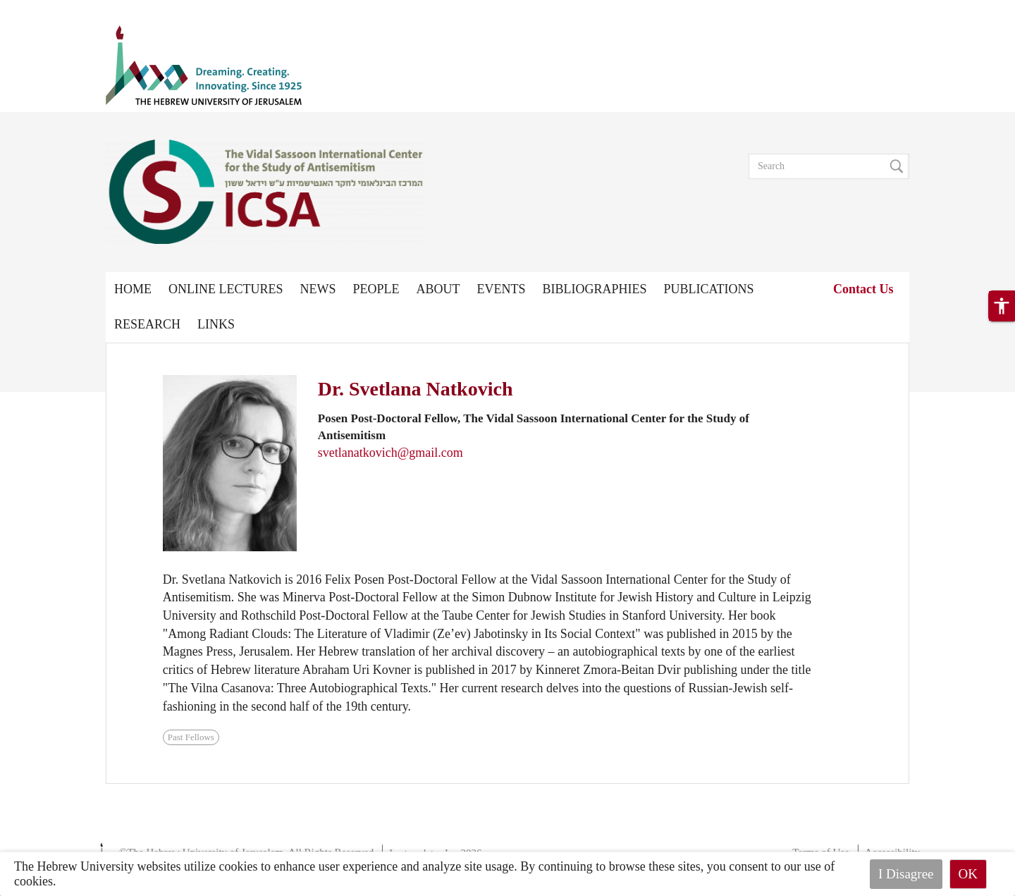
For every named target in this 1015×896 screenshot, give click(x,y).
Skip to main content (52, 8)
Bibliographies (595, 289)
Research (147, 324)
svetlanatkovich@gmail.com (390, 453)
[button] (1001, 305)
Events (501, 289)
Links (216, 324)
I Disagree (906, 873)
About (438, 289)
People (375, 289)
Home (133, 289)
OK (968, 873)
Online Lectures (225, 289)
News (318, 289)
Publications (709, 289)
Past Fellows (191, 737)
